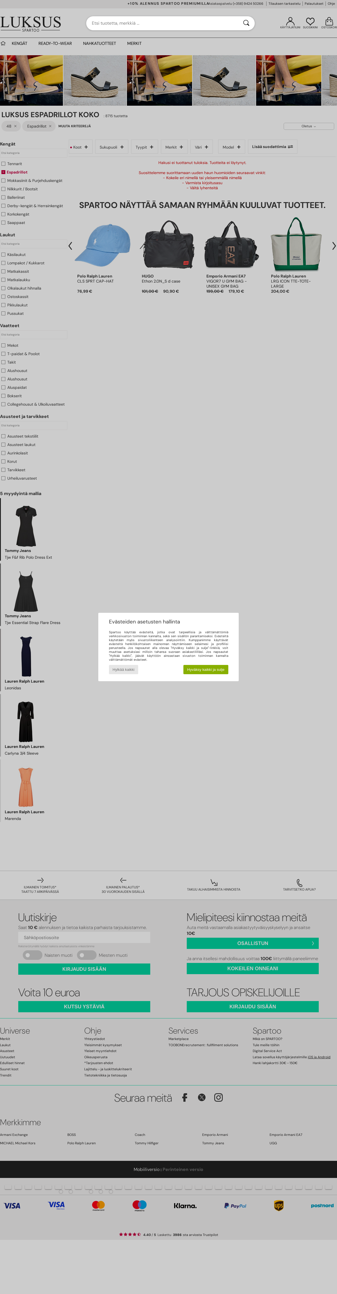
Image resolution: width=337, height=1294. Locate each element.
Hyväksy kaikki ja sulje (206, 669)
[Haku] (246, 23)
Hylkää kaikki (124, 669)
